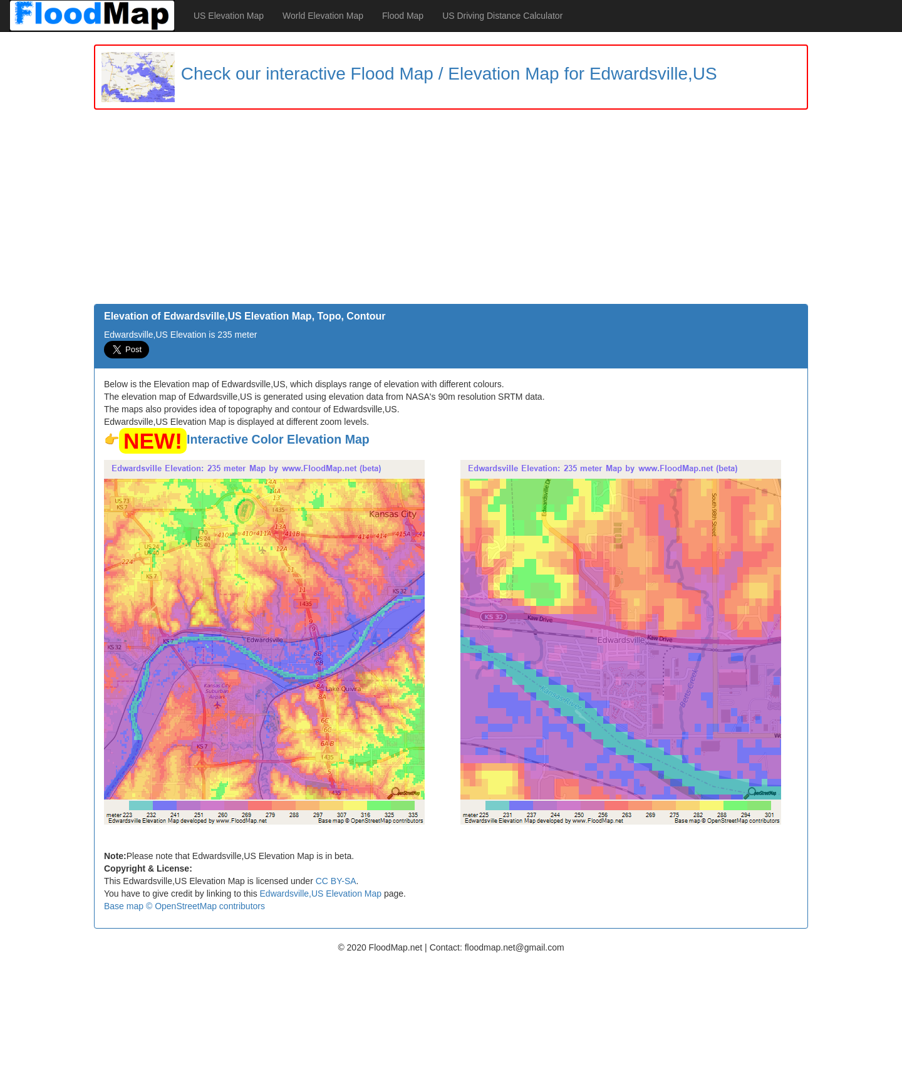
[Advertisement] (451, 210)
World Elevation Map (323, 16)
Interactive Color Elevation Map (278, 439)
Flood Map (402, 16)
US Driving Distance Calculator (502, 16)
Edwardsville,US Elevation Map (321, 894)
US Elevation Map (229, 16)
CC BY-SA (336, 881)
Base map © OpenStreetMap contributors (184, 906)
